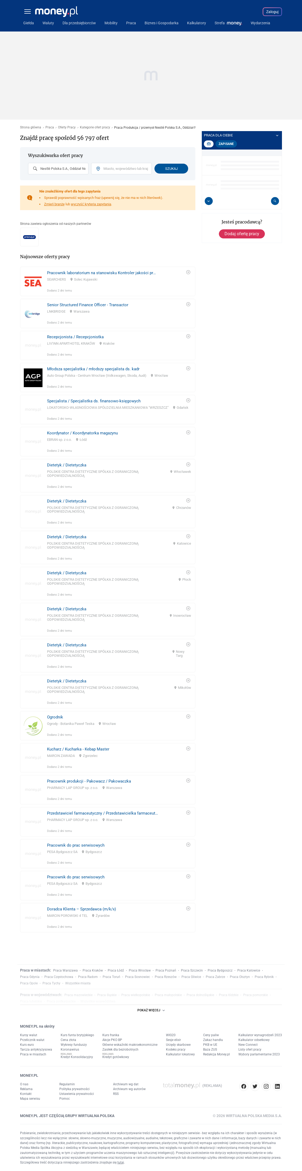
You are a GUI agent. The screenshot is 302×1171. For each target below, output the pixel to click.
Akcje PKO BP (112, 1040)
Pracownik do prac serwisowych (75, 845)
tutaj (120, 1162)
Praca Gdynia (30, 977)
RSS (116, 1094)
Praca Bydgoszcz (220, 970)
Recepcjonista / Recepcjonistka (75, 337)
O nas (24, 1084)
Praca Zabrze (215, 977)
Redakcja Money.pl (216, 1054)
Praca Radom (88, 977)
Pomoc (64, 1099)
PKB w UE (210, 1045)
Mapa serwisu (30, 1099)
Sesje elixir (173, 1040)
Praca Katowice (248, 970)
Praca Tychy (51, 983)
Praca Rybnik (264, 977)
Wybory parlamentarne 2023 (259, 1054)
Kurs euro (27, 1045)
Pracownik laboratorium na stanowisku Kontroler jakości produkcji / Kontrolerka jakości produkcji (102, 272)
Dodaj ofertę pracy (241, 233)
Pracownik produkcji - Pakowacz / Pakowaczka (89, 781)
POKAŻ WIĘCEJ (151, 1010)
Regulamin (67, 1084)
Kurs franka (110, 1035)
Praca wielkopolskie (135, 995)
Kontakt (26, 1094)
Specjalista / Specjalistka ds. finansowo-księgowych (94, 401)
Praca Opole (29, 983)
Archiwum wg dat (125, 1084)
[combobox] (58, 168)
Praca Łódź (116, 970)
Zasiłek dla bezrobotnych (120, 1049)
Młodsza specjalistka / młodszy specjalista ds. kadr (93, 369)
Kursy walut (28, 1035)
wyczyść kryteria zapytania (91, 204)
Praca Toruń (111, 977)
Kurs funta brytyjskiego (77, 1035)
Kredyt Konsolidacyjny (77, 1057)
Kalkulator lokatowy (180, 1054)
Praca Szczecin (192, 970)
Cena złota (68, 1040)
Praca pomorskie (255, 995)
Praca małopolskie (168, 995)
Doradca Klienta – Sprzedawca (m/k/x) (81, 909)
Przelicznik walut (32, 1040)
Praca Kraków (93, 970)
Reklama (26, 1089)
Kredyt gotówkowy (115, 1057)
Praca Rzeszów (166, 977)
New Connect (248, 1045)
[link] (107, 281)
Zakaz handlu (213, 1040)
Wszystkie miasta (78, 983)
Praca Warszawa (65, 970)
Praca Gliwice (191, 977)
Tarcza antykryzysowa (36, 1049)
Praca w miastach (33, 1054)
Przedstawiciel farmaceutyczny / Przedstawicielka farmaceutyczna (102, 813)
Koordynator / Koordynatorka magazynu (82, 433)
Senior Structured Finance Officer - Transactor (87, 304)
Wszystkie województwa (97, 1001)
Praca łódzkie (228, 995)
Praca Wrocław (140, 970)
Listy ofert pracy (249, 1049)
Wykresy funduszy (74, 1045)
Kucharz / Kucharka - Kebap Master (78, 749)
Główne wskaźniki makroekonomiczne (129, 1045)
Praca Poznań (166, 970)
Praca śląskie (107, 995)
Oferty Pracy (67, 127)
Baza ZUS (210, 1049)
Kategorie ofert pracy (95, 127)
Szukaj (171, 169)
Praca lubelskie (31, 1001)
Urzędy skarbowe (178, 1045)
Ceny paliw (211, 1035)
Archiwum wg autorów (129, 1089)
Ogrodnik (55, 717)
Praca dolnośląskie (200, 995)
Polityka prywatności (74, 1089)
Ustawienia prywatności (76, 1094)
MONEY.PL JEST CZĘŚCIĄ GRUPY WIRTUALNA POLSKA (67, 1116)
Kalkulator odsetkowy (254, 1040)
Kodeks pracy (175, 1049)
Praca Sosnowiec (137, 977)
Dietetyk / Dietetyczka (66, 465)
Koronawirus (70, 1049)
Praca (49, 127)
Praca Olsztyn (240, 977)
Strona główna (30, 127)
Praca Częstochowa (58, 977)
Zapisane (226, 144)
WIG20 (171, 1035)
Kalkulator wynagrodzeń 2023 (260, 1035)
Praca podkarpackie (61, 1001)
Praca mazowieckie (78, 995)
